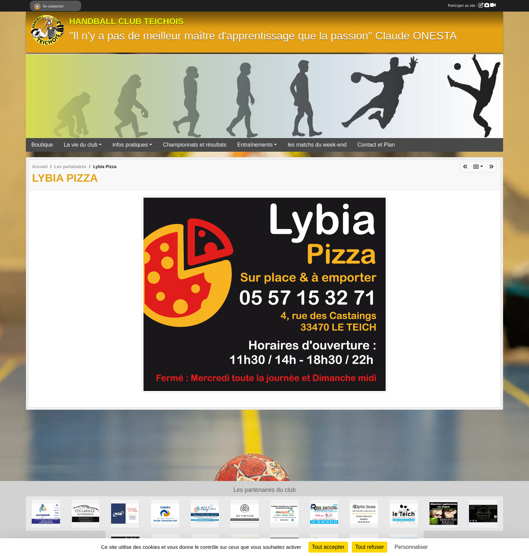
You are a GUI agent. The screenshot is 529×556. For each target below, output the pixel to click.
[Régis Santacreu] (324, 513)
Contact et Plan (376, 145)
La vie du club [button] (80, 145)
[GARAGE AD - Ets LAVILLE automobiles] (85, 513)
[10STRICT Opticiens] (443, 513)
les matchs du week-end (317, 145)
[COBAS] (165, 513)
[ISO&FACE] (284, 513)
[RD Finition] (244, 513)
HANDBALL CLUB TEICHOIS (126, 21)
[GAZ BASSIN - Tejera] (45, 513)
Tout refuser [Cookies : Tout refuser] (369, 547)
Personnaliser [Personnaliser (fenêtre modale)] (411, 547)
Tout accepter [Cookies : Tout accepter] (328, 547)
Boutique (42, 145)
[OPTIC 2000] (363, 513)
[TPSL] (125, 513)
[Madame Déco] (483, 513)
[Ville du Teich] (403, 513)
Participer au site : (472, 5)
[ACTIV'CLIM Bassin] (205, 513)
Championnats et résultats (194, 145)
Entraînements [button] (255, 145)
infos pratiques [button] (130, 145)
